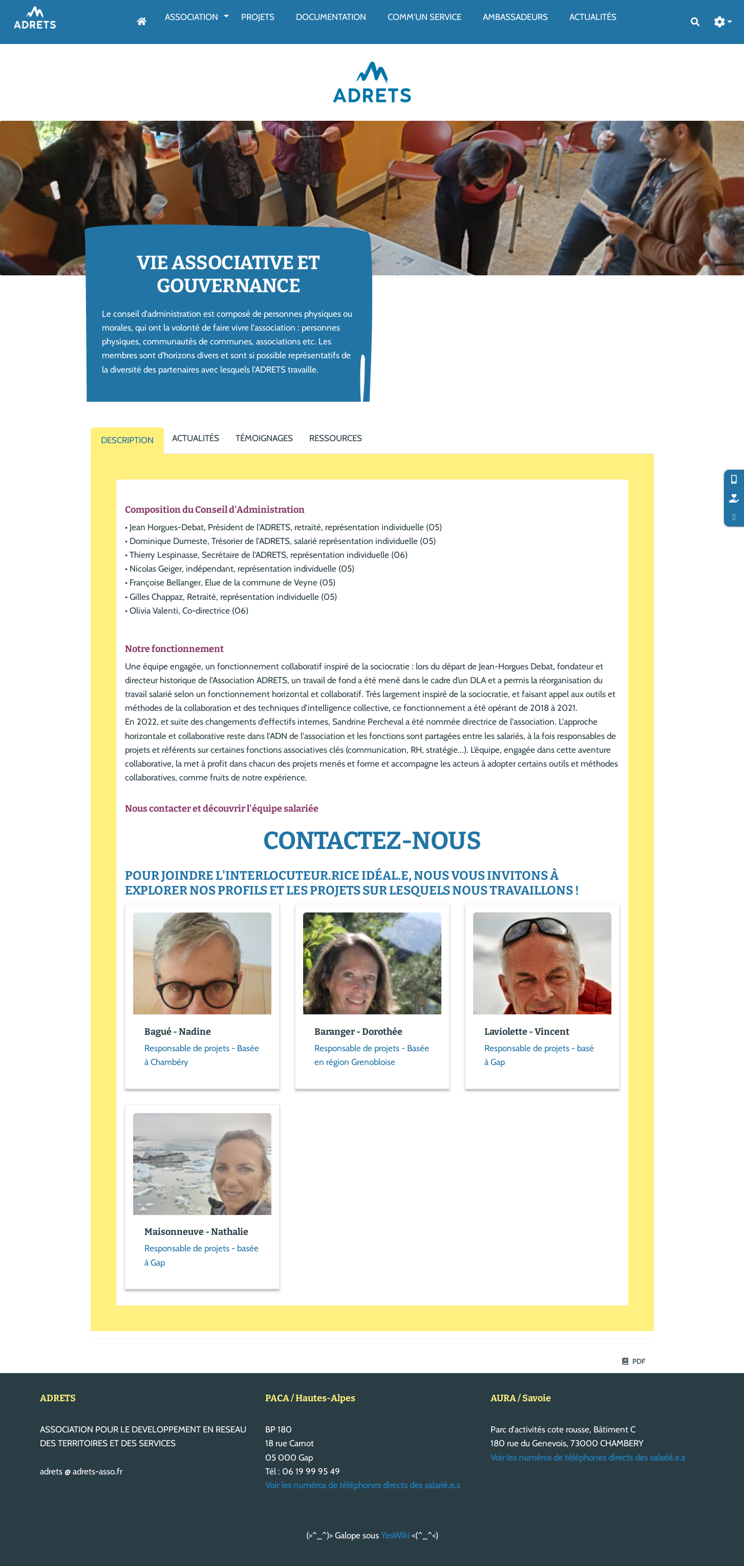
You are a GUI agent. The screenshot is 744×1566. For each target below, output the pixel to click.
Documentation (331, 17)
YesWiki (395, 1535)
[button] (723, 22)
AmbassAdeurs (515, 17)
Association (191, 17)
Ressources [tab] (335, 438)
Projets (257, 17)
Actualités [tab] (195, 438)
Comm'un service (424, 17)
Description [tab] (127, 440)
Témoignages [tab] (264, 438)
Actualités (593, 17)
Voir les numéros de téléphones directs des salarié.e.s (362, 1485)
